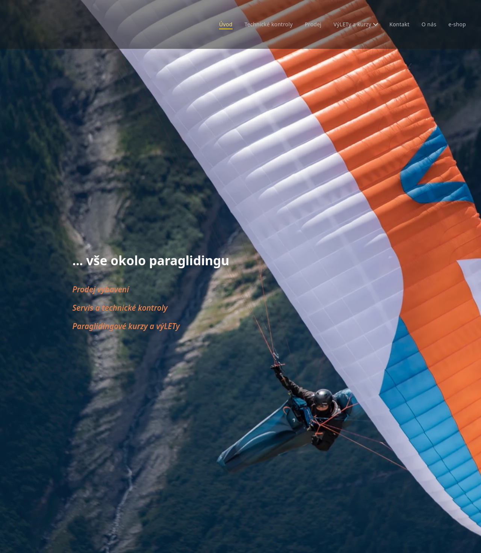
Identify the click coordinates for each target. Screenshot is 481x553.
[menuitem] (220, 24)
